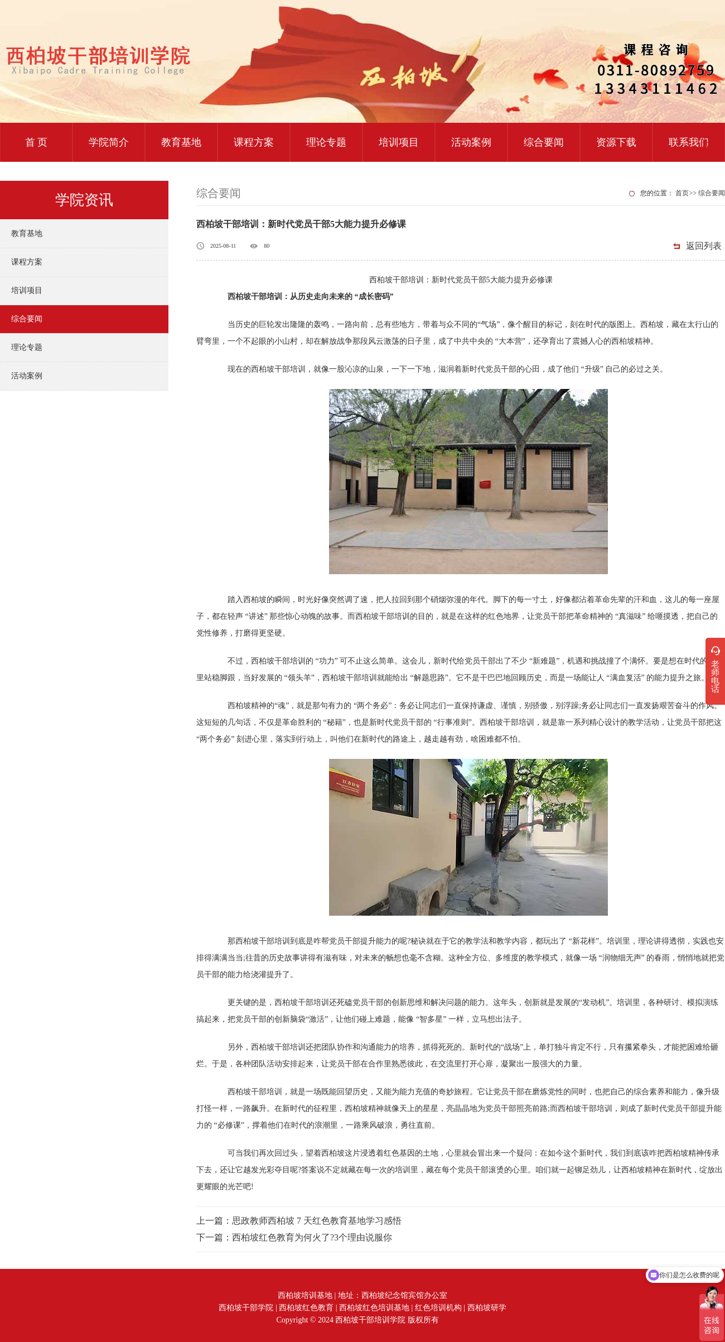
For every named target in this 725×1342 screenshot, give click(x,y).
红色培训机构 (438, 1307)
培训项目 (399, 142)
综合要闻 (544, 142)
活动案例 (471, 142)
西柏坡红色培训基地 (374, 1307)
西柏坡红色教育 (306, 1307)
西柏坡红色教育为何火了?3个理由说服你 (312, 1237)
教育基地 (181, 142)
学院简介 (109, 142)
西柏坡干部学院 (246, 1307)
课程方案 (254, 142)
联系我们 (689, 142)
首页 (682, 193)
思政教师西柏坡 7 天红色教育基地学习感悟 (317, 1220)
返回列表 (704, 246)
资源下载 (616, 142)
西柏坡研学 (486, 1307)
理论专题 (326, 142)
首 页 (36, 142)
